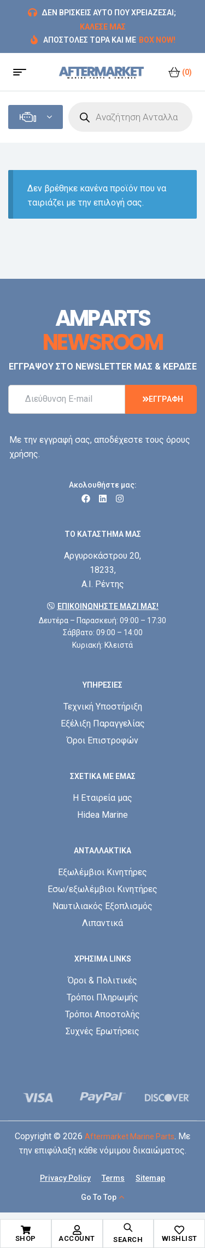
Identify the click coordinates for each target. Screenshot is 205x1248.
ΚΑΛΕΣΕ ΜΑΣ (103, 26)
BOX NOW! (157, 40)
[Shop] (26, 1230)
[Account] (77, 1230)
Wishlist (179, 1238)
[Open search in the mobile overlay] (130, 117)
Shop (25, 1238)
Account (76, 1238)
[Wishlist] (179, 1230)
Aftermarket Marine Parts (129, 1136)
